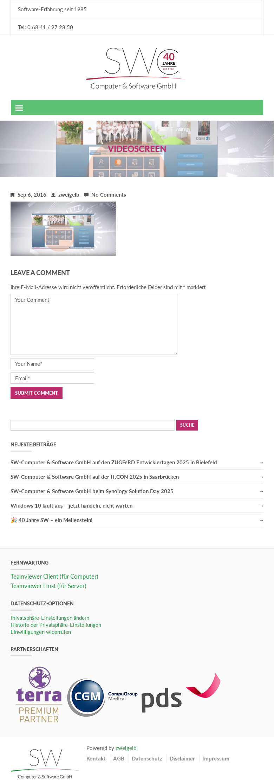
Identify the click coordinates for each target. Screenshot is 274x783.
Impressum (215, 758)
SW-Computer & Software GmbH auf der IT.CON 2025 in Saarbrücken (95, 476)
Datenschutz (147, 758)
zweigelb (65, 194)
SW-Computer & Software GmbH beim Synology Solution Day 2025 (92, 491)
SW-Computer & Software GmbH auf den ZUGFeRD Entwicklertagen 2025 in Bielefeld (114, 462)
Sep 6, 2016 (28, 194)
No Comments (105, 194)
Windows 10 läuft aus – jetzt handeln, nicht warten (71, 505)
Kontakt (96, 758)
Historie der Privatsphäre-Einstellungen (56, 625)
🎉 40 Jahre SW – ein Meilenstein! (51, 520)
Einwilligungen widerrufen (41, 632)
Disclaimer (182, 758)
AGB (118, 758)
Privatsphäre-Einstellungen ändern (50, 618)
